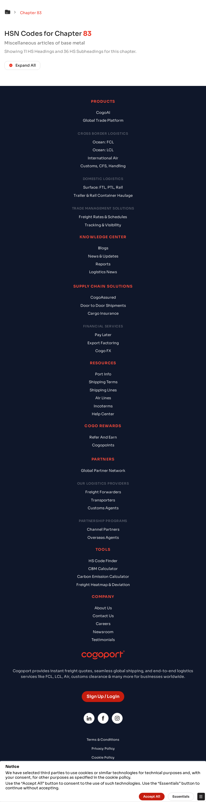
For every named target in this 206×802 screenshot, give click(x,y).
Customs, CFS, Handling (103, 166)
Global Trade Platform (103, 120)
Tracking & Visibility (103, 225)
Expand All (22, 65)
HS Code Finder (103, 561)
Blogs (103, 248)
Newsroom (103, 632)
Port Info (103, 374)
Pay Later (103, 335)
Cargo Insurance (103, 313)
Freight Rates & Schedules (103, 217)
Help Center (103, 414)
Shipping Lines (103, 390)
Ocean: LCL (103, 150)
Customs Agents (103, 508)
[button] (11, 13)
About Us (103, 608)
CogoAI (103, 112)
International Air (103, 158)
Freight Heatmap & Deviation (103, 584)
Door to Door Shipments (103, 305)
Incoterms (103, 406)
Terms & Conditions (103, 739)
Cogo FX (103, 351)
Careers (103, 623)
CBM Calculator (103, 568)
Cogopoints (103, 445)
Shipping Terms (103, 382)
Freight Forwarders (103, 492)
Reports (103, 264)
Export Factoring (103, 343)
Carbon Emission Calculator (103, 576)
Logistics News (103, 272)
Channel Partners (103, 529)
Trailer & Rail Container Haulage (103, 195)
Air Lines (103, 398)
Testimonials (103, 639)
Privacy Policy (103, 748)
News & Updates (103, 256)
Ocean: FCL (103, 142)
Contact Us (103, 616)
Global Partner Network (103, 470)
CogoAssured (103, 297)
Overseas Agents (103, 537)
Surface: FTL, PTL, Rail (103, 187)
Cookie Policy (103, 757)
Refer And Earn (103, 437)
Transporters (103, 500)
